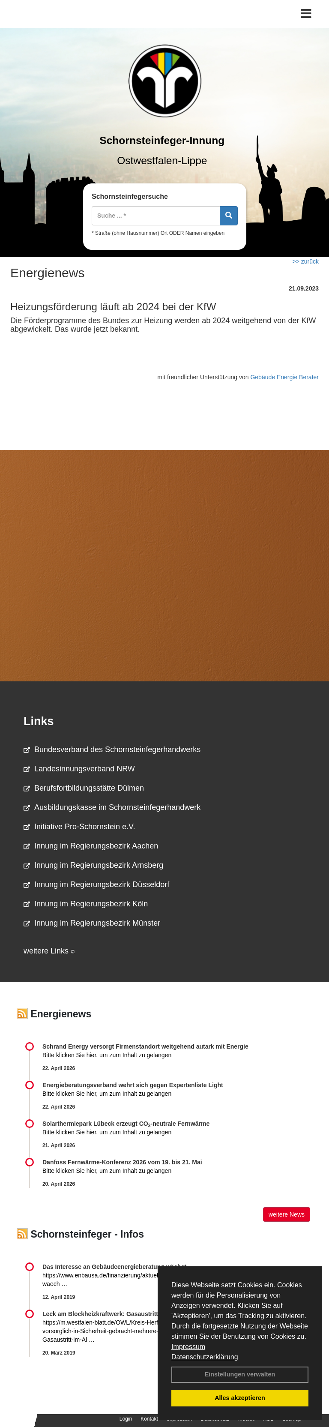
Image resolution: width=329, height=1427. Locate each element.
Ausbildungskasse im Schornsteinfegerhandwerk (112, 807)
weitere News (287, 1214)
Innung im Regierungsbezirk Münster (92, 923)
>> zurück (306, 261)
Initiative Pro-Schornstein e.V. (79, 826)
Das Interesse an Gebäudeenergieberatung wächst (114, 1266)
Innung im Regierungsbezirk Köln (86, 903)
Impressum (188, 1346)
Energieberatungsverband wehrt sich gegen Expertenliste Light (132, 1085)
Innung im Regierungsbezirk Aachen (91, 846)
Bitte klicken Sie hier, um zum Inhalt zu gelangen (106, 1055)
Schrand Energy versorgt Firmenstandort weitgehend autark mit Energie (145, 1046)
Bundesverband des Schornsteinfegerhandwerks (112, 749)
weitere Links (49, 951)
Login (126, 1419)
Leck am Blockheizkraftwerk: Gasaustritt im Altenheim (119, 1313)
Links (39, 721)
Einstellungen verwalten (240, 1374)
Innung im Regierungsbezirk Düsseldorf (96, 884)
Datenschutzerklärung (204, 1357)
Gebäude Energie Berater (284, 377)
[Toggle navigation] (306, 13)
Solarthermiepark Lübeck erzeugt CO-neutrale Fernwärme (125, 1123)
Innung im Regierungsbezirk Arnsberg (93, 865)
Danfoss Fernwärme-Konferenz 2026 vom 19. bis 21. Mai (122, 1162)
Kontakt (149, 1419)
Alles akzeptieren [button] (240, 1397)
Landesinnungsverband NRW (79, 768)
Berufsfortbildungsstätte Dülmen (84, 788)
